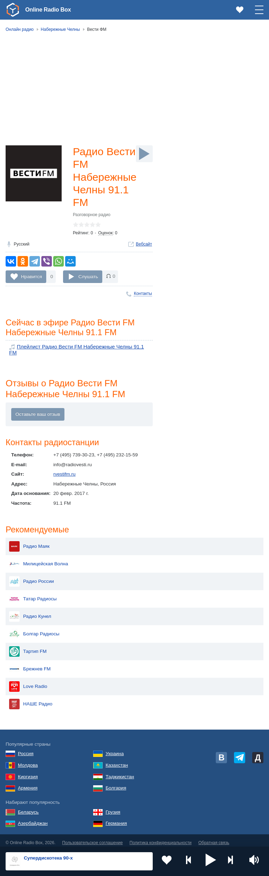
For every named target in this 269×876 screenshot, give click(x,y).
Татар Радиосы (33, 594)
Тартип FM (28, 647)
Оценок (105, 236)
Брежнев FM (30, 664)
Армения (27, 783)
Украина (114, 749)
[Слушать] (144, 153)
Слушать (88, 280)
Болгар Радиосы (34, 629)
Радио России (31, 577)
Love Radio (28, 682)
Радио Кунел (30, 612)
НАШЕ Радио (30, 699)
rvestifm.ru (64, 474)
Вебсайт (144, 248)
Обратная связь (213, 838)
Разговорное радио (91, 218)
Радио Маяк (29, 542)
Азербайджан (33, 819)
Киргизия (28, 772)
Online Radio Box (50, 9)
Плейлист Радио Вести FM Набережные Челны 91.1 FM (78, 351)
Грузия (112, 807)
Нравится (31, 280)
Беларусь (28, 807)
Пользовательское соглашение (92, 838)
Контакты (143, 297)
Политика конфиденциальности (161, 838)
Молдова (28, 761)
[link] (13, 10)
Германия (116, 819)
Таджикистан (119, 772)
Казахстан (116, 761)
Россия (26, 749)
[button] (210, 861)
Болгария (115, 783)
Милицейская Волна (38, 559)
